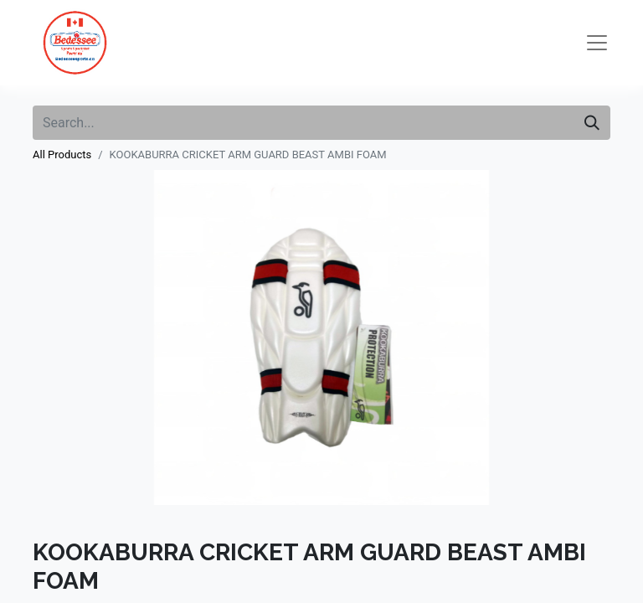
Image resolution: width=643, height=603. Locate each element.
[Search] (592, 123)
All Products (62, 154)
